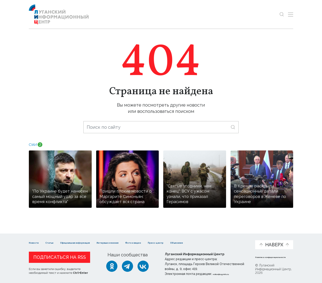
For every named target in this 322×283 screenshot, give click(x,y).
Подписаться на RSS (59, 256)
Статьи (57, 237)
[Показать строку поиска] (282, 14)
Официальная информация (84, 239)
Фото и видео (172, 239)
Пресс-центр (203, 239)
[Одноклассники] (111, 265)
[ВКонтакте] (143, 265)
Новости (37, 237)
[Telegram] (127, 265)
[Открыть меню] (290, 14)
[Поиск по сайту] (161, 127)
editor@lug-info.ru (228, 272)
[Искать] (233, 127)
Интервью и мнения (136, 239)
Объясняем (237, 237)
